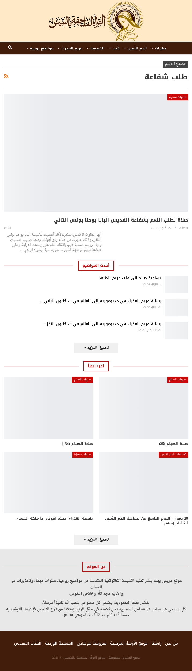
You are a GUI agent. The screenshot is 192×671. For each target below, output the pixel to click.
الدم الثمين (137, 48)
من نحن (171, 643)
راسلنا (156, 643)
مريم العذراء (71, 48)
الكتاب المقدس (27, 643)
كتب (116, 48)
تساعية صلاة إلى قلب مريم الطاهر (129, 278)
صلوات (160, 48)
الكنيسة (97, 48)
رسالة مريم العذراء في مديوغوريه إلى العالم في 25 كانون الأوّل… (101, 324)
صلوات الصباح (177, 379)
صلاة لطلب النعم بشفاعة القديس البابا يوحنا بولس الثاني (121, 219)
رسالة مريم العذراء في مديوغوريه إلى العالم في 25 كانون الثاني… (100, 301)
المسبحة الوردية (59, 643)
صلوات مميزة (177, 97)
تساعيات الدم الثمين (173, 454)
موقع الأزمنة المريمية (129, 643)
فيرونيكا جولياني (91, 643)
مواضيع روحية (41, 48)
